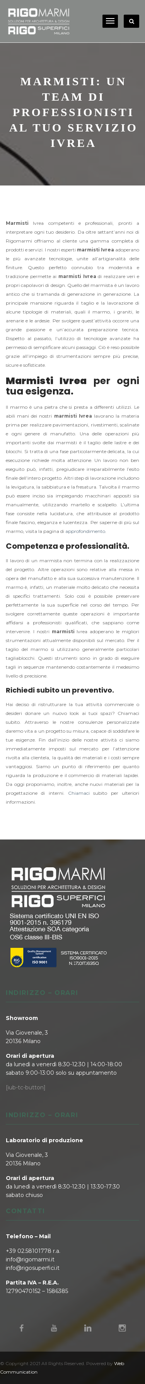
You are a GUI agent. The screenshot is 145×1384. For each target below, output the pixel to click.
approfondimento (85, 531)
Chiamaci (79, 793)
